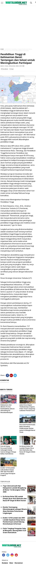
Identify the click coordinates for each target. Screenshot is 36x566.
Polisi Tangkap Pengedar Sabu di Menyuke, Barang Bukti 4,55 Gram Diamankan (14, 530)
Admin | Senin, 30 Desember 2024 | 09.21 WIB (12, 66)
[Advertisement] (18, 28)
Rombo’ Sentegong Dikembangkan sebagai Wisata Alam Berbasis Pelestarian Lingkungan (15, 510)
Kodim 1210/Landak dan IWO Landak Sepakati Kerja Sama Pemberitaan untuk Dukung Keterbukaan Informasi (14, 521)
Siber (11, 563)
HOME (2, 49)
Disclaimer (19, 563)
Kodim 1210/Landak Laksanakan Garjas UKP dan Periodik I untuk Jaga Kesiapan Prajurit (7, 471)
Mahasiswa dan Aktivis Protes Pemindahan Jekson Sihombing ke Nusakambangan (7, 408)
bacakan (4, 69)
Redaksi (5, 563)
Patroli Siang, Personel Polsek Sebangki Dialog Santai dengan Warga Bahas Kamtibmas (8, 450)
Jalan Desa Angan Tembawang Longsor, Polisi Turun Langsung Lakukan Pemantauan (27, 407)
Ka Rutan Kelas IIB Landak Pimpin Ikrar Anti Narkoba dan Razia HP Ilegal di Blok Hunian (27, 450)
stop (11, 69)
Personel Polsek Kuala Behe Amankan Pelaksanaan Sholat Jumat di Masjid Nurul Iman (27, 428)
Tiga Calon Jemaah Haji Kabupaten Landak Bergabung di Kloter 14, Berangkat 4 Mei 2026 (14, 489)
